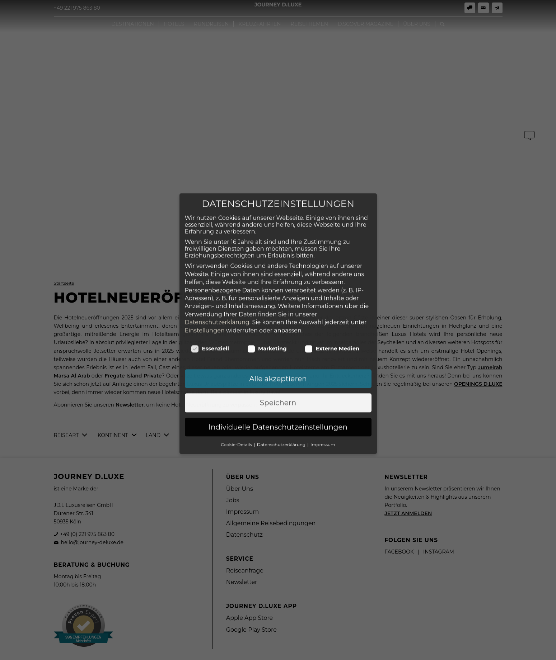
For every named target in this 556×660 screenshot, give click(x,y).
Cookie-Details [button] (237, 407)
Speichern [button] (278, 365)
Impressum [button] (322, 407)
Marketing (267, 311)
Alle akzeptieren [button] (278, 341)
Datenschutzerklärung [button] (282, 407)
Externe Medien (332, 311)
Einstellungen (205, 293)
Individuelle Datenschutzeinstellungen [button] (278, 390)
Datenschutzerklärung (217, 285)
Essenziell (210, 311)
